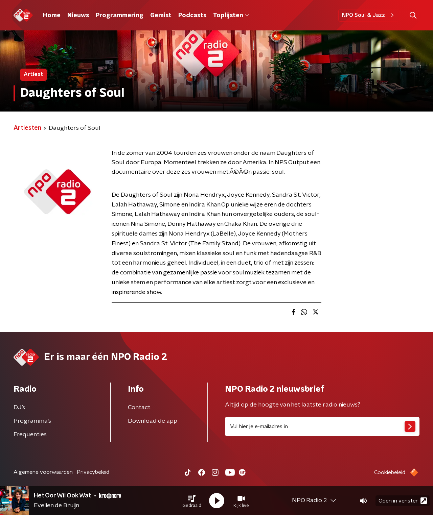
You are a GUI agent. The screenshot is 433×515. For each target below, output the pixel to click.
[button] (192, 501)
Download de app (152, 421)
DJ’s (19, 407)
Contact (139, 407)
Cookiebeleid (389, 472)
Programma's (32, 421)
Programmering (119, 16)
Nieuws (78, 16)
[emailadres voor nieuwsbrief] (322, 426)
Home (52, 16)
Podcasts (192, 16)
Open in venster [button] (403, 500)
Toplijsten (231, 16)
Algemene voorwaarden (43, 472)
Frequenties (30, 435)
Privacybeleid (93, 472)
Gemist (161, 16)
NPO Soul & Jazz (369, 15)
